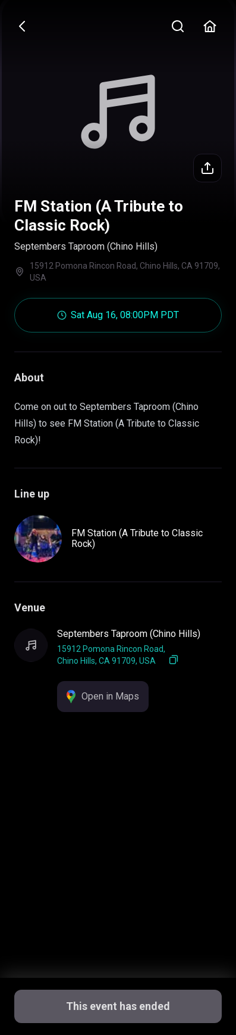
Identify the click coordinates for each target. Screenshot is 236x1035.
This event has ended (118, 1006)
